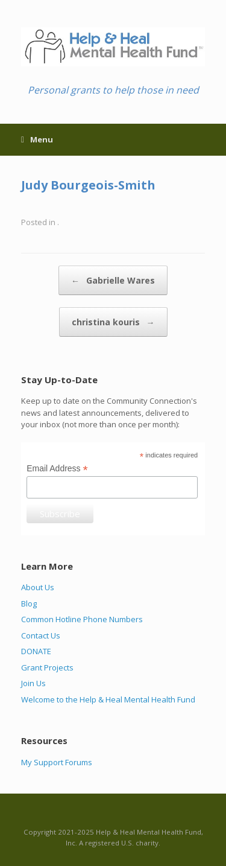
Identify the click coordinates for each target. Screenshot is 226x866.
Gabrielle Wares (113, 280)
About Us (37, 587)
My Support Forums (56, 762)
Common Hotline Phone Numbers (82, 619)
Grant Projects (47, 667)
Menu (37, 139)
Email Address (57, 468)
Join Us (33, 683)
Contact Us (40, 635)
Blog (29, 603)
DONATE (36, 651)
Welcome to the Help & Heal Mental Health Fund (108, 699)
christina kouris (113, 322)
